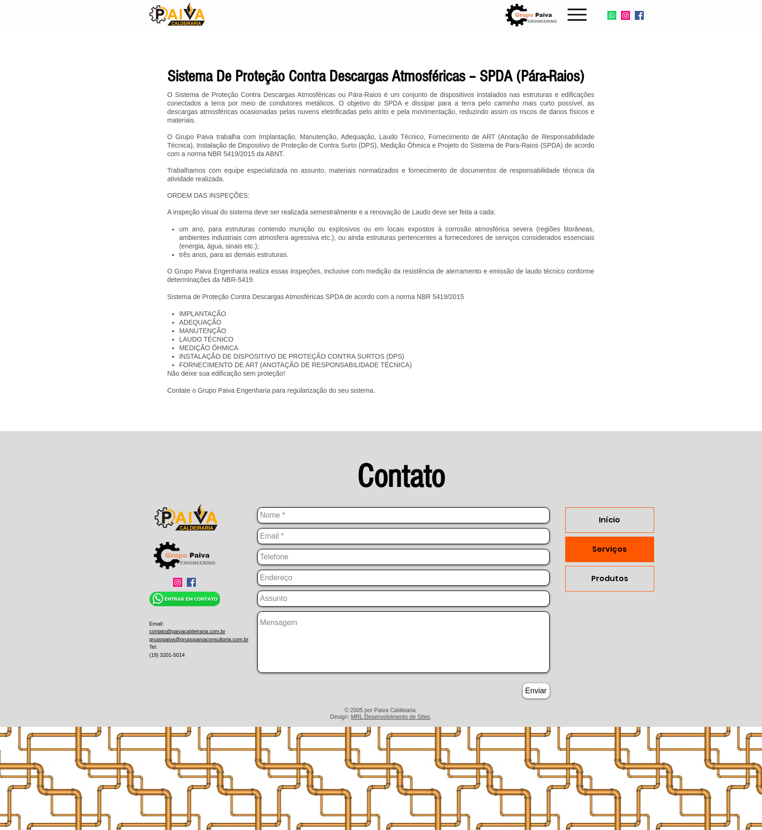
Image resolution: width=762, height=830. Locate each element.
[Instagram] (625, 15)
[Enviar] (536, 690)
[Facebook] (639, 15)
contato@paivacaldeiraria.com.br (187, 631)
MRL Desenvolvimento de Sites (390, 717)
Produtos (609, 578)
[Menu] (577, 14)
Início (609, 519)
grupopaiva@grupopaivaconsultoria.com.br (199, 639)
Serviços (609, 549)
